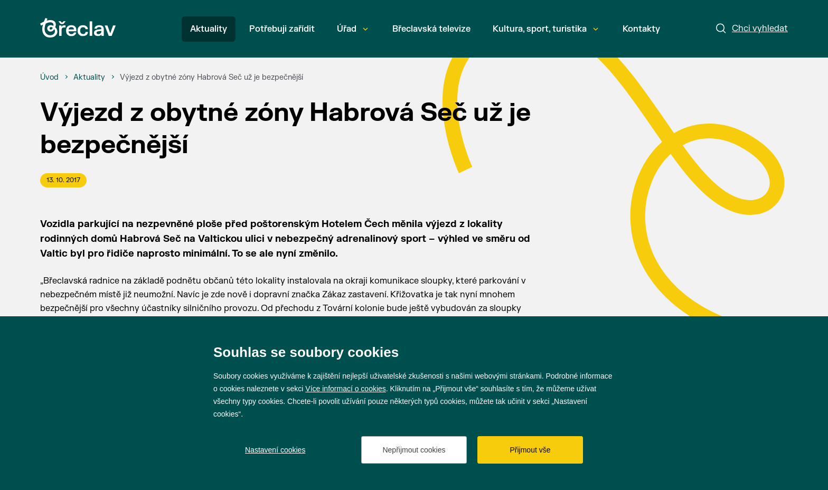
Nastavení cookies (275, 450)
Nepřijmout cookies (413, 450)
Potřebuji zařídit (282, 29)
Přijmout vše (530, 450)
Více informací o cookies (345, 388)
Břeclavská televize (431, 29)
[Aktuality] (89, 77)
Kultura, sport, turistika (545, 29)
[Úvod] (49, 77)
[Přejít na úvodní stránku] (78, 27)
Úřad (352, 29)
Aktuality (208, 29)
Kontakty (641, 29)
